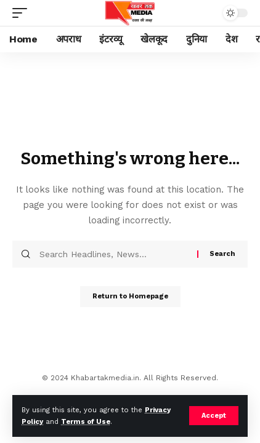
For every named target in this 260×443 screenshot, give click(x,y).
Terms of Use (85, 422)
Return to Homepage (130, 296)
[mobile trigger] (22, 13)
